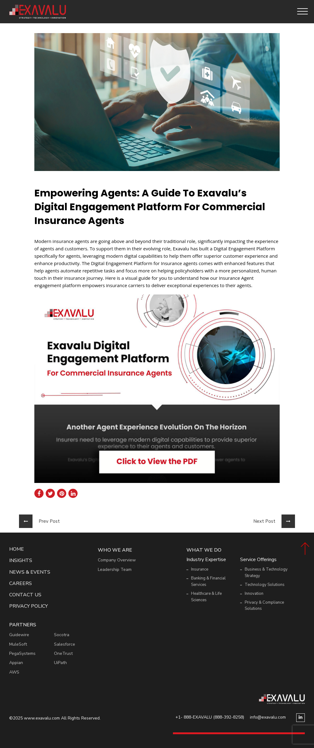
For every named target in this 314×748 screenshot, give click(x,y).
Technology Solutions (265, 584)
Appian (16, 663)
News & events (29, 572)
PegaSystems (22, 653)
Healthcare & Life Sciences (206, 597)
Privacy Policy (28, 606)
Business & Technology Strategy (266, 573)
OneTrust (63, 653)
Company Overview (117, 560)
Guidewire (19, 635)
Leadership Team (115, 569)
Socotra (61, 635)
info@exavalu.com (268, 717)
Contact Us (25, 595)
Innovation (254, 593)
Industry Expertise (206, 560)
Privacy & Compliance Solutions (264, 606)
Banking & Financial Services (208, 581)
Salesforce (64, 644)
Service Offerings (258, 560)
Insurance (199, 569)
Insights (20, 561)
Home (16, 549)
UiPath (60, 663)
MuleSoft (18, 644)
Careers (20, 584)
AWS (14, 672)
